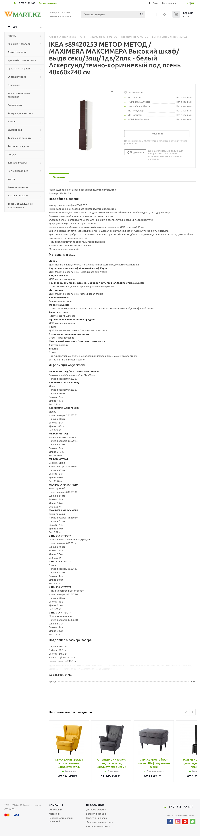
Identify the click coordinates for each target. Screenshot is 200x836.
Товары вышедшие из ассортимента (20, 205)
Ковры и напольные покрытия (19, 95)
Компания (56, 805)
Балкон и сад (15, 129)
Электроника (15, 105)
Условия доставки (96, 813)
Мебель (12, 35)
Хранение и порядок (19, 44)
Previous (186, 712)
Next (192, 712)
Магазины (54, 813)
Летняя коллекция (18, 171)
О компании (55, 809)
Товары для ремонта (20, 138)
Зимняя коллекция (18, 187)
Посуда (12, 154)
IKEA (14, 27)
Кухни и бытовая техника (22, 60)
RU (192, 3)
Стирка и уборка (17, 76)
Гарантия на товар (96, 818)
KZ (188, 3)
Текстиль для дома (18, 146)
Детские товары (17, 162)
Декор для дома (17, 52)
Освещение (14, 85)
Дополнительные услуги (99, 822)
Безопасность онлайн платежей (61, 819)
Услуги (11, 179)
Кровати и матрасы (19, 68)
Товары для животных (20, 113)
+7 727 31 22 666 (26, 3)
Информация (95, 805)
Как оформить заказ (98, 826)
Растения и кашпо (18, 195)
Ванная (12, 121)
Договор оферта (96, 809)
